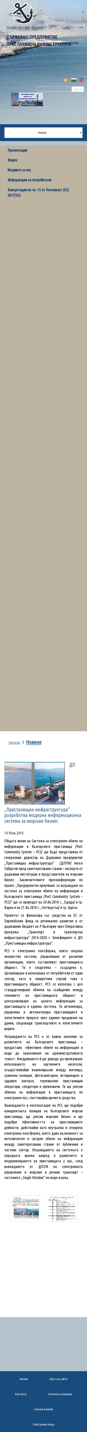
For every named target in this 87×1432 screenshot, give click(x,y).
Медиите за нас (19, 170)
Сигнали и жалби (43, 1409)
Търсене (77, 89)
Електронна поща (43, 1424)
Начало (14, 742)
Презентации (17, 150)
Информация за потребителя (29, 180)
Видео (12, 160)
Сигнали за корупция (60, 1394)
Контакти (21, 1394)
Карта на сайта (58, 1379)
